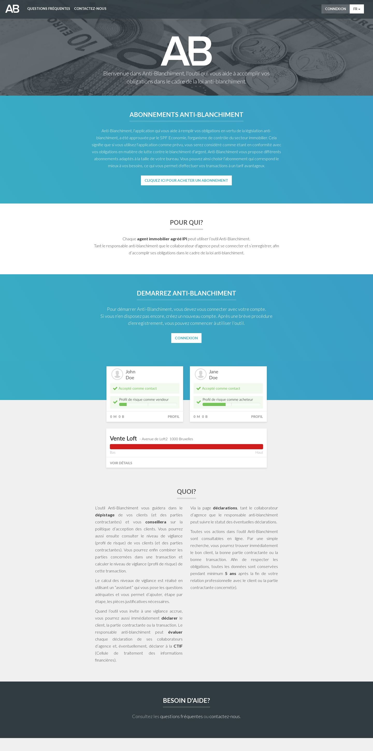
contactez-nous (224, 716)
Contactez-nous (90, 8)
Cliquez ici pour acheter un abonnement (186, 180)
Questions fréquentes (48, 8)
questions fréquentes (181, 716)
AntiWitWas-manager (12, 9)
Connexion (335, 9)
